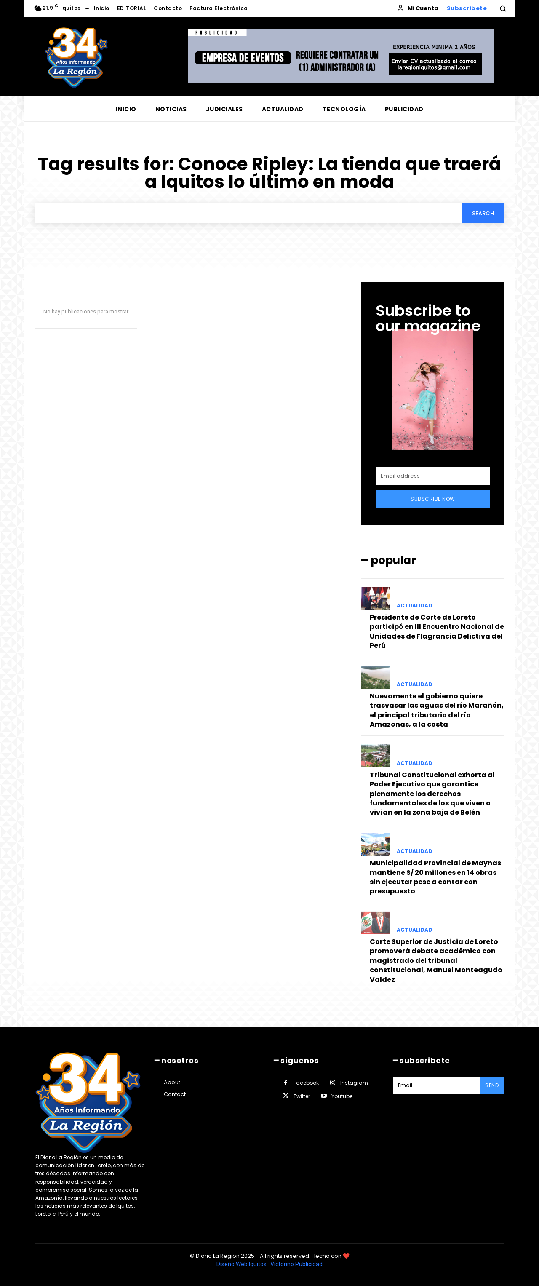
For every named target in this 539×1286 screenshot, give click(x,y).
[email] (433, 476)
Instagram (354, 1082)
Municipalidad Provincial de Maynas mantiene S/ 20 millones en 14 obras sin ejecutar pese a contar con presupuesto (435, 877)
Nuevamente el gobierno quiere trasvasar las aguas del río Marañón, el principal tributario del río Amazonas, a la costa (437, 710)
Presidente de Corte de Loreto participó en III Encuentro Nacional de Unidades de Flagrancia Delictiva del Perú (437, 631)
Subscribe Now (433, 499)
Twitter (302, 1096)
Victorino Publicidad (296, 1264)
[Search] (483, 213)
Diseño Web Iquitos (242, 1264)
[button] (502, 8)
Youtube (341, 1096)
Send (492, 1085)
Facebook (306, 1082)
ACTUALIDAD (414, 605)
